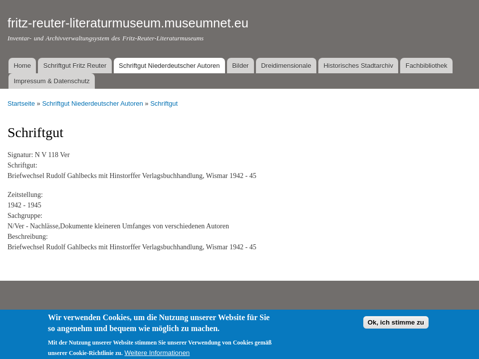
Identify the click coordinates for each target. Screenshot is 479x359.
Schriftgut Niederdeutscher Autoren (169, 65)
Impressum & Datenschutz (51, 81)
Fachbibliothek (427, 65)
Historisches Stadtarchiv (358, 65)
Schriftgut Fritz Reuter (74, 65)
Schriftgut (164, 103)
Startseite (21, 103)
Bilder (240, 65)
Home (22, 65)
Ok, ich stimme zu (396, 328)
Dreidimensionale (286, 65)
